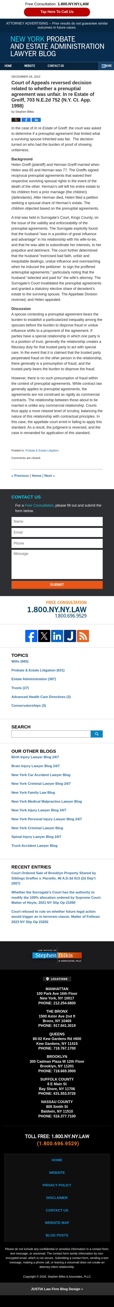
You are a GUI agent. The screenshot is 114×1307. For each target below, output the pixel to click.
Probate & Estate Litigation (42, 450)
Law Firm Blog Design (55, 1301)
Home (11, 66)
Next (51, 476)
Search (97, 735)
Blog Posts (57, 1247)
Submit (57, 585)
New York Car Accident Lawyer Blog (43, 777)
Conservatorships (30, 707)
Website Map (57, 1233)
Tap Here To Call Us (57, 12)
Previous (21, 476)
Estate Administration (35, 680)
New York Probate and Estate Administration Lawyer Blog (57, 46)
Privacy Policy (57, 1194)
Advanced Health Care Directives (43, 698)
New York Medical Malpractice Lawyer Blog (49, 804)
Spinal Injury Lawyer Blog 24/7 (38, 841)
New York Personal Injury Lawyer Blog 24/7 (49, 823)
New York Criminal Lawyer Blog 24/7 (43, 786)
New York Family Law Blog (34, 795)
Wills (20, 661)
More (106, 66)
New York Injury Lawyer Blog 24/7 (40, 814)
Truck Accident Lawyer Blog (36, 850)
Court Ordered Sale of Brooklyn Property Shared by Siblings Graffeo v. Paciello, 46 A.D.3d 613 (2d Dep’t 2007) (56, 883)
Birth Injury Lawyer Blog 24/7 (37, 759)
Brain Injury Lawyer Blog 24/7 (37, 768)
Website (36, 66)
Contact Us (66, 66)
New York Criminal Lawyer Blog (39, 832)
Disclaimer (57, 1207)
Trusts (21, 689)
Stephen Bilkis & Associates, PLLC (69, 1288)
